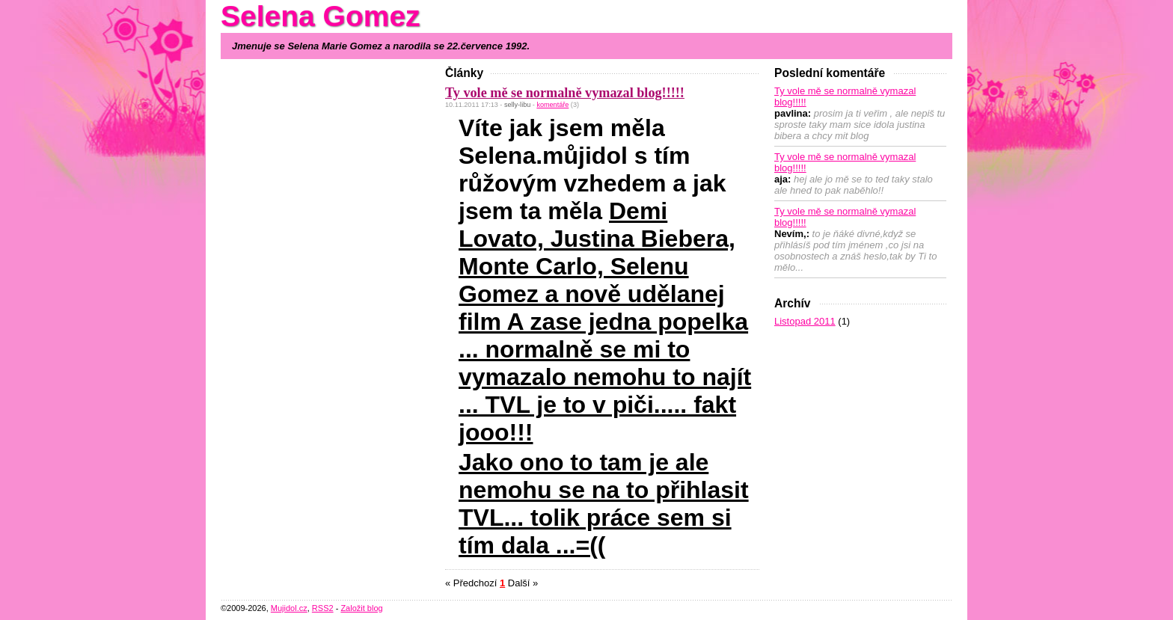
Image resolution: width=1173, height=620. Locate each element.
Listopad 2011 (805, 321)
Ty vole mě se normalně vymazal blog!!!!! (564, 92)
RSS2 (323, 608)
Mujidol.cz (289, 608)
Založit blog (361, 608)
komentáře (552, 104)
